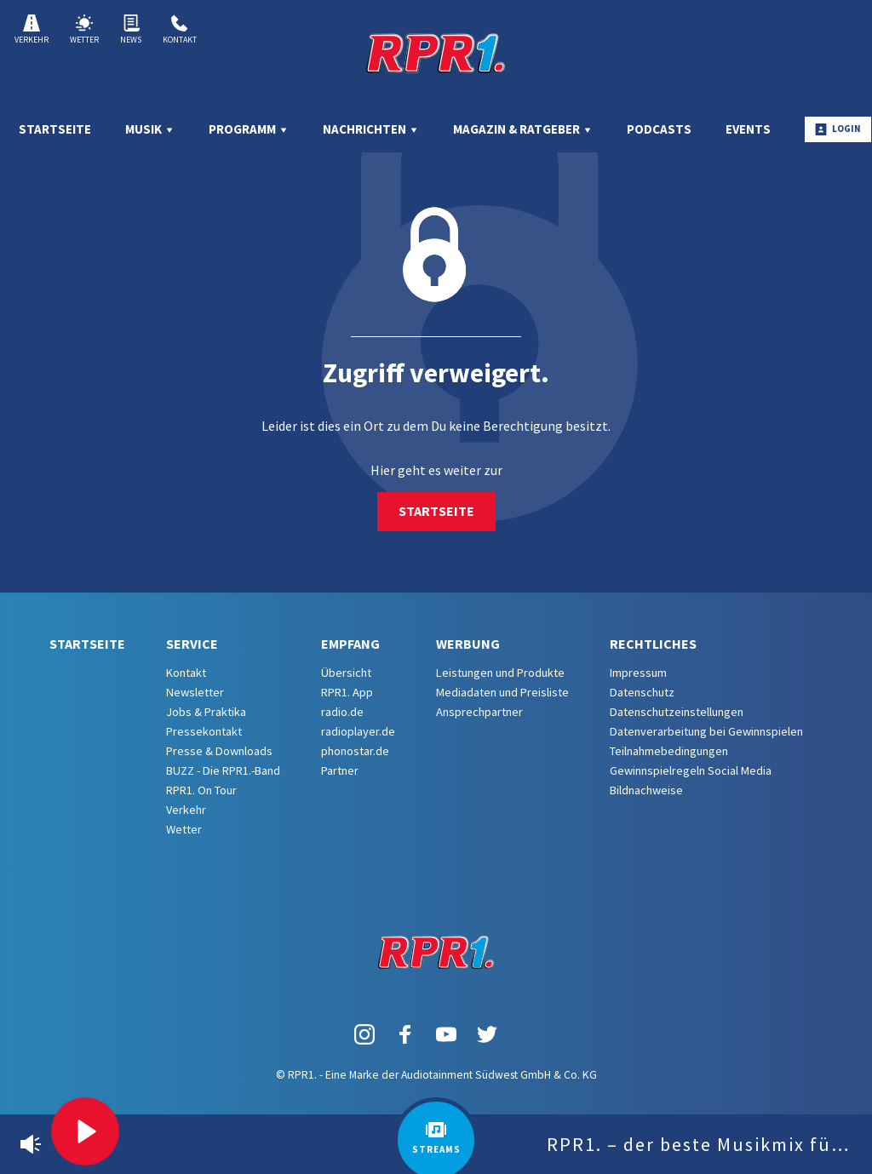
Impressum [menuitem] (638, 672)
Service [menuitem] (192, 643)
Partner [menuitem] (340, 770)
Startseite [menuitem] (55, 129)
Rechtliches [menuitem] (653, 643)
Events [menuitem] (748, 129)
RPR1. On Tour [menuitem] (201, 790)
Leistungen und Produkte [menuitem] (500, 672)
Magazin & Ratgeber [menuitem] (523, 129)
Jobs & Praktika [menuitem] (206, 711)
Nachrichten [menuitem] (371, 129)
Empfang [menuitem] (350, 643)
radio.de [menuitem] (342, 711)
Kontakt (180, 29)
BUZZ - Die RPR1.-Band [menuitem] (223, 770)
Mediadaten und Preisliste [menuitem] (502, 692)
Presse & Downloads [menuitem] (219, 751)
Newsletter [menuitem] (195, 692)
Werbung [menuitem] (468, 643)
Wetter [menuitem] (184, 829)
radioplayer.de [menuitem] (358, 731)
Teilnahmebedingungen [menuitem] (669, 751)
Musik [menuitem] (150, 129)
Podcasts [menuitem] (659, 129)
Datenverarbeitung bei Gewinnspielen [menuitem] (706, 731)
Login (838, 129)
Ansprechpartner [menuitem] (479, 711)
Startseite (436, 510)
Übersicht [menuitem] (346, 672)
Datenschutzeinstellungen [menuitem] (676, 711)
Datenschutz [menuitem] (642, 692)
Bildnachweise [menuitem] (646, 790)
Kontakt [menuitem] (186, 672)
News (130, 29)
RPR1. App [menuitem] (347, 692)
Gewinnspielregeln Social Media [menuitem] (691, 770)
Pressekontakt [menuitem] (204, 731)
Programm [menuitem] (249, 129)
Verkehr (31, 29)
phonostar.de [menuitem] (355, 751)
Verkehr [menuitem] (186, 809)
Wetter (84, 29)
